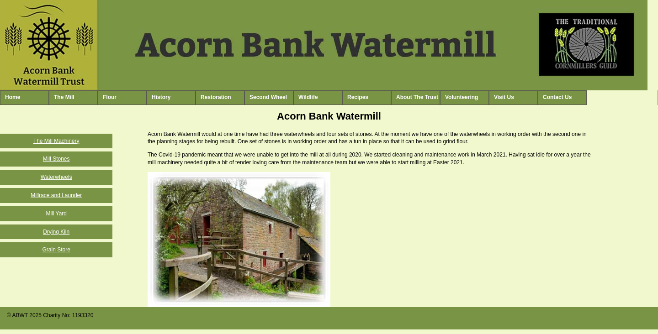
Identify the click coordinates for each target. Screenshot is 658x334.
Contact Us (557, 97)
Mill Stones (56, 159)
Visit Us (504, 97)
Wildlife (308, 97)
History (161, 97)
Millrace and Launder (56, 195)
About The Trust (417, 97)
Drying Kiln (56, 232)
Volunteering (461, 97)
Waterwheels (56, 177)
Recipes (357, 97)
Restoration (216, 97)
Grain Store (56, 249)
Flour (110, 97)
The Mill (64, 97)
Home (12, 97)
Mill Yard (56, 213)
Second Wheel (268, 97)
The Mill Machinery (56, 141)
